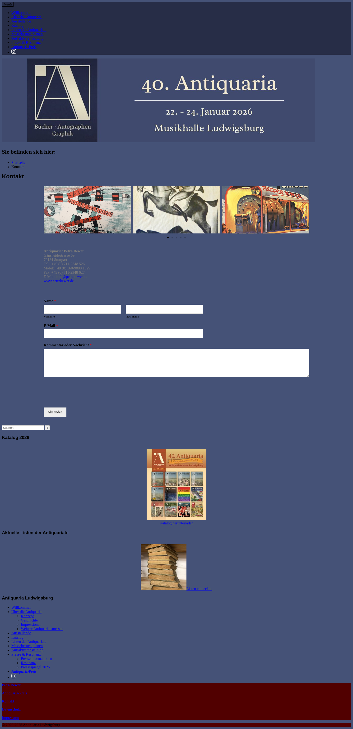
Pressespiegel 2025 (35, 667)
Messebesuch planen (27, 34)
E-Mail (51, 326)
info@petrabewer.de (71, 277)
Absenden (55, 412)
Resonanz (28, 663)
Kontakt (8, 701)
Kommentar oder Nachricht (68, 345)
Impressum (10, 718)
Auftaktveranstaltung (27, 38)
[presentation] (80, 399)
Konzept (27, 616)
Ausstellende (21, 21)
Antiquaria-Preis (24, 47)
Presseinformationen (36, 659)
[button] (48, 209)
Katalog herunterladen (177, 523)
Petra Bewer (11, 685)
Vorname (49, 316)
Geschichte (29, 620)
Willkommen (21, 13)
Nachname (132, 316)
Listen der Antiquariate (28, 30)
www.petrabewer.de (59, 281)
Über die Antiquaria (26, 17)
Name (50, 301)
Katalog (17, 25)
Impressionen (31, 624)
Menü (8, 4)
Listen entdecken (199, 589)
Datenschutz (11, 709)
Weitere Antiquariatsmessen (42, 629)
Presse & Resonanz (26, 42)
